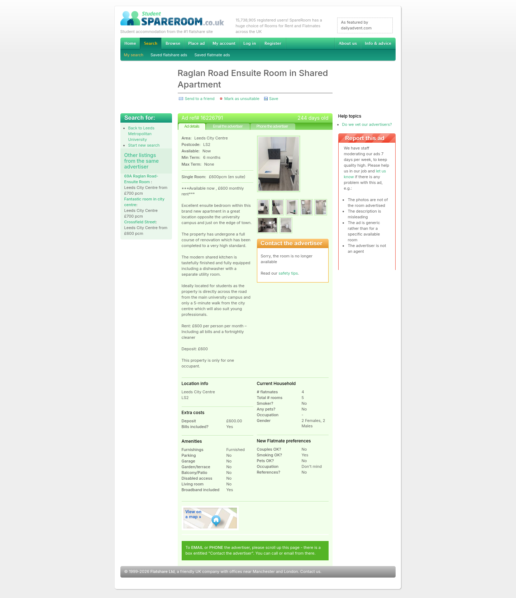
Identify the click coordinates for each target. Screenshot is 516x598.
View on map (210, 518)
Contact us (310, 571)
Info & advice (378, 43)
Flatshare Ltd (162, 571)
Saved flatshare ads (168, 54)
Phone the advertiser (272, 126)
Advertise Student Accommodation (196, 43)
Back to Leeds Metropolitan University (141, 133)
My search (134, 54)
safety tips (288, 273)
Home (130, 43)
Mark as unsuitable (241, 98)
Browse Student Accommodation (172, 43)
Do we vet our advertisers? (367, 124)
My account (224, 43)
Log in (249, 43)
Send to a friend (200, 98)
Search (150, 43)
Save (273, 98)
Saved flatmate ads (212, 54)
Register (273, 43)
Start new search (144, 145)
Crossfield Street (140, 221)
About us (347, 43)
